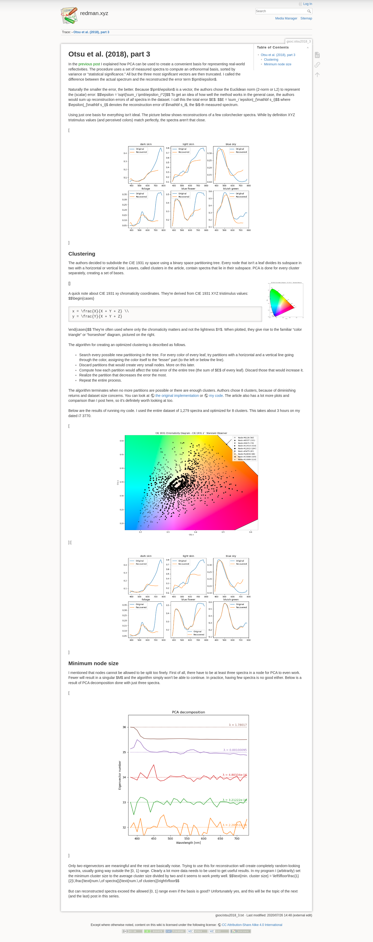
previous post (89, 64)
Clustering (271, 59)
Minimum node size (277, 64)
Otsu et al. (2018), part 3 (91, 32)
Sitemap (306, 18)
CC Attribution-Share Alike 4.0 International (252, 925)
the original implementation (177, 395)
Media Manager (286, 18)
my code (216, 395)
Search (309, 11)
